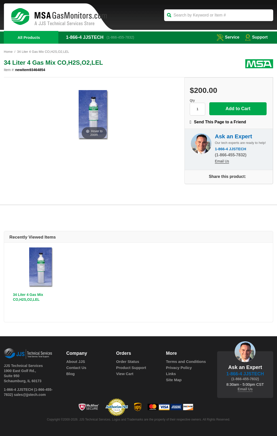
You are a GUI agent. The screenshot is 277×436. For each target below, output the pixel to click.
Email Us (222, 161)
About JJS (75, 361)
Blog (70, 374)
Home (8, 52)
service (228, 37)
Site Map (174, 380)
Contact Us (76, 367)
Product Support (131, 367)
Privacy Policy (179, 367)
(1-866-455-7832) (120, 37)
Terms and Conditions (186, 361)
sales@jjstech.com (30, 395)
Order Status (127, 361)
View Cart (124, 374)
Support (256, 37)
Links (171, 374)
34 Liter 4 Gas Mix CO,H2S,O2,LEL (28, 297)
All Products (29, 37)
